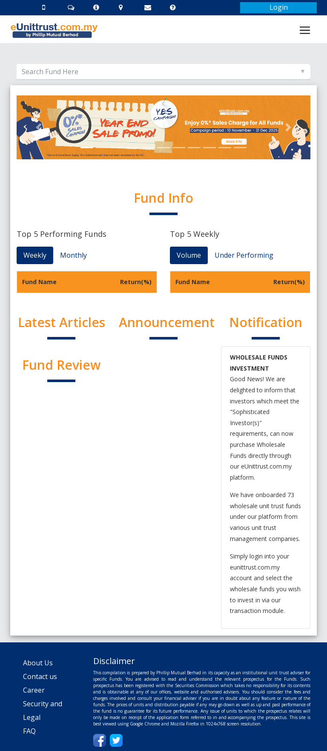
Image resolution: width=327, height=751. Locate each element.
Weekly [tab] (34, 255)
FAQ (29, 731)
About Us (38, 663)
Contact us (40, 676)
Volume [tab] (189, 255)
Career (34, 690)
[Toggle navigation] (305, 30)
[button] (39, 127)
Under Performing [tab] (244, 255)
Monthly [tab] (73, 255)
